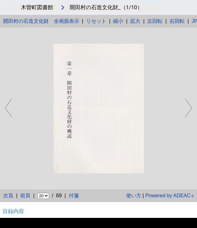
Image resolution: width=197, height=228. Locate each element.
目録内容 (13, 211)
